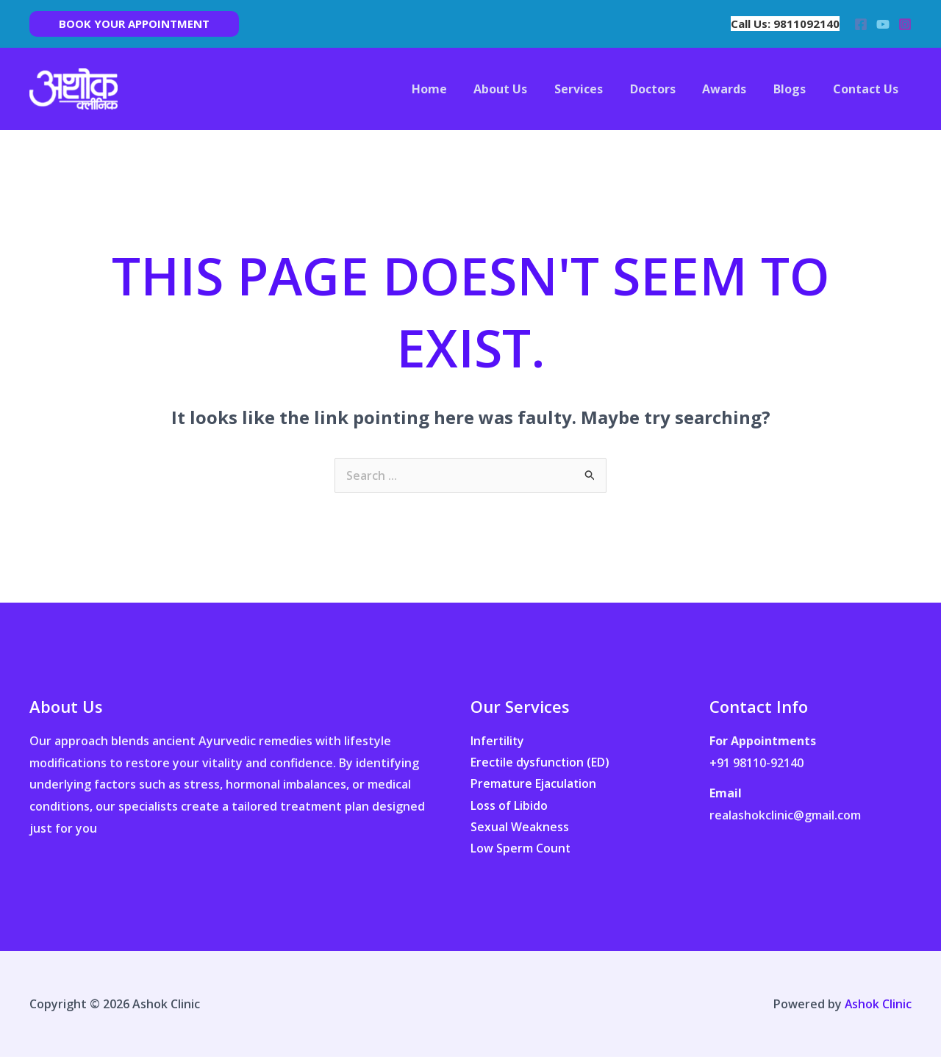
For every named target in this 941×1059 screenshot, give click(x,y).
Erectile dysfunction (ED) (541, 763)
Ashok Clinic (878, 1005)
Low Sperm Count (520, 849)
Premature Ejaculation (534, 784)
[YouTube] (883, 24)
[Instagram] (905, 24)
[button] (134, 24)
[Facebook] (860, 24)
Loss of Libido (509, 806)
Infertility (498, 741)
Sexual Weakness (519, 828)
